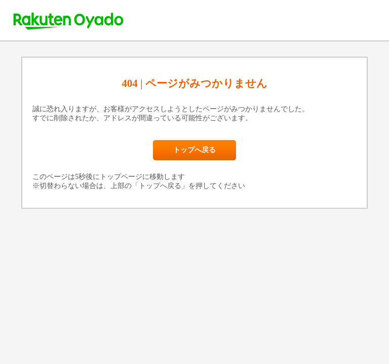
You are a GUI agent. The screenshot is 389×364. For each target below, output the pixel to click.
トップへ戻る (194, 150)
